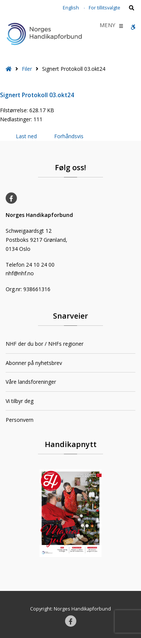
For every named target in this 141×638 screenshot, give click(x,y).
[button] (107, 26)
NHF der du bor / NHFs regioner (44, 343)
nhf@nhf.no (20, 273)
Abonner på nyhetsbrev (34, 362)
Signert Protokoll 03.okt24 (37, 95)
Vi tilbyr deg (19, 400)
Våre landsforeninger (31, 381)
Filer (27, 68)
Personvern (19, 419)
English (71, 8)
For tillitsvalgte (104, 8)
